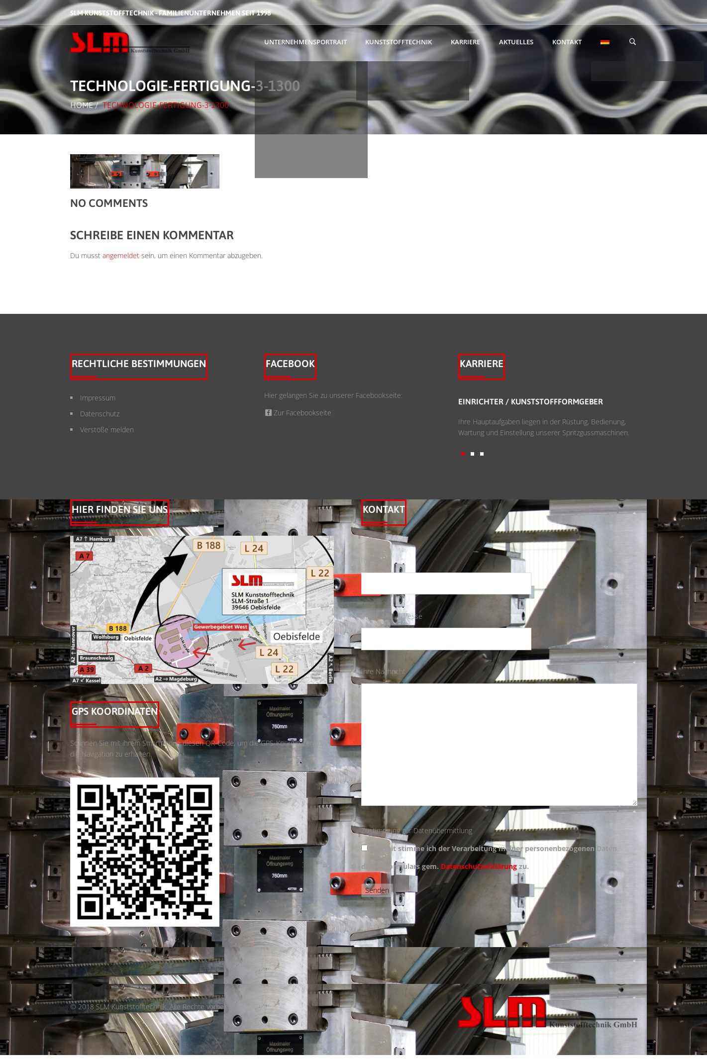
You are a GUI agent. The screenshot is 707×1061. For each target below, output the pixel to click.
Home (81, 104)
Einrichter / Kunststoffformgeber (530, 401)
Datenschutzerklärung (479, 866)
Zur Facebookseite (298, 412)
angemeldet (120, 255)
